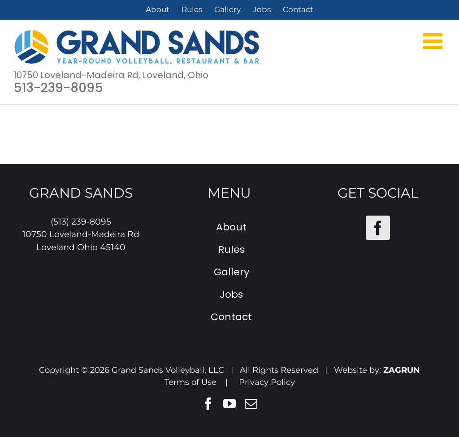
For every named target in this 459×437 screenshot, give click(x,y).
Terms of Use (191, 382)
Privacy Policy (267, 382)
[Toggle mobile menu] (434, 40)
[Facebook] (378, 228)
